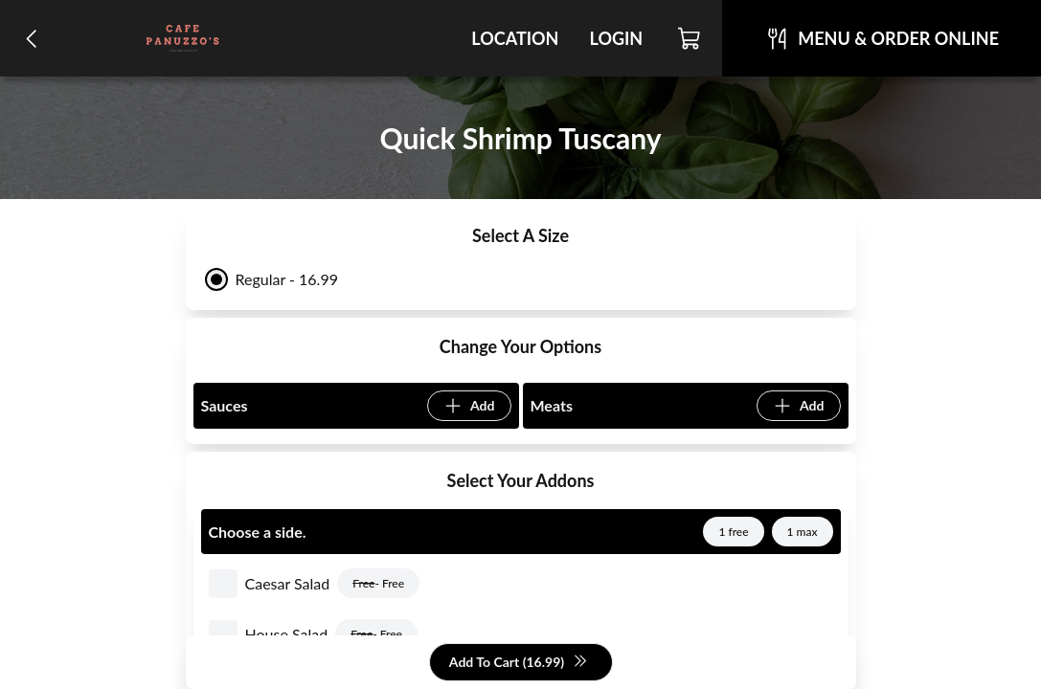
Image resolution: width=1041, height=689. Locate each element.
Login (616, 38)
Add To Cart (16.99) (518, 663)
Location (514, 38)
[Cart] (690, 38)
